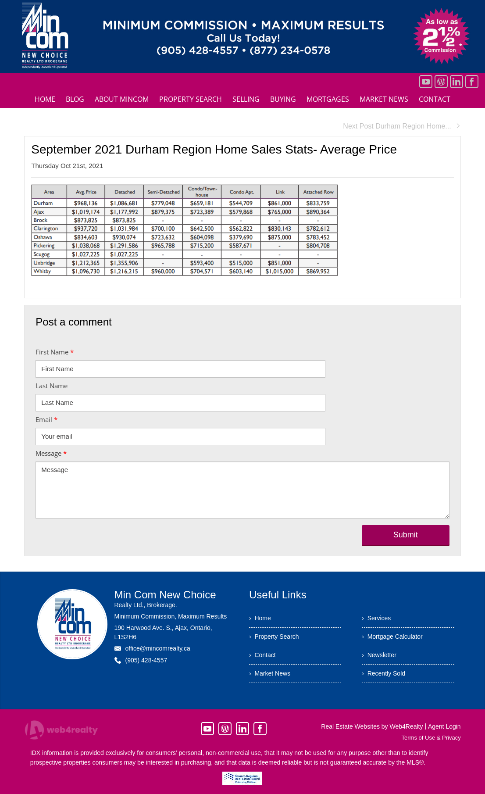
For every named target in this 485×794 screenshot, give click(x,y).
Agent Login (444, 726)
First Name (55, 351)
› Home (260, 618)
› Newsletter (379, 654)
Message (51, 453)
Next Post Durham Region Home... (401, 126)
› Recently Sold (383, 673)
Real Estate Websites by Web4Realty (372, 726)
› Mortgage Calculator (392, 636)
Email (46, 419)
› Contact (262, 654)
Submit (405, 534)
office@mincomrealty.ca (157, 648)
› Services (376, 618)
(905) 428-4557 (146, 660)
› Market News (269, 673)
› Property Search (274, 636)
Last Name (52, 385)
